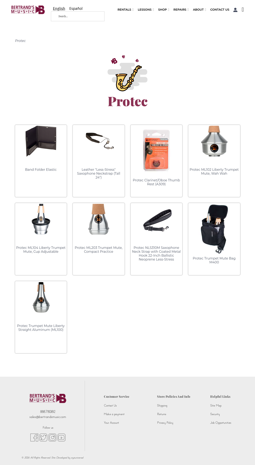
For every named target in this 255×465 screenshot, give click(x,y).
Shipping (162, 405)
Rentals (126, 10)
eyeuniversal (77, 457)
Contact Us (219, 9)
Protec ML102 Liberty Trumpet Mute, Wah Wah (214, 171)
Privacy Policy (165, 423)
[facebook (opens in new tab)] (34, 437)
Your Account (111, 423)
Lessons (146, 10)
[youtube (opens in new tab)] (61, 437)
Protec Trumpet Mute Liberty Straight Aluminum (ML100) (41, 328)
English (59, 8)
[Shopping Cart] (242, 10)
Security (215, 414)
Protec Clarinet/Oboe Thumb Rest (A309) (156, 182)
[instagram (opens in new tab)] (52, 437)
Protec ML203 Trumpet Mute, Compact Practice (98, 250)
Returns (161, 414)
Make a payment (114, 414)
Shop (163, 10)
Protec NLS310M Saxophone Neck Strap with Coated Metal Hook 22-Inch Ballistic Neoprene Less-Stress (156, 253)
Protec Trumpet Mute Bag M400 (214, 260)
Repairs (181, 10)
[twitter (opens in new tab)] (43, 437)
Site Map (215, 405)
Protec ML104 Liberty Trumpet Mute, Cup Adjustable (40, 250)
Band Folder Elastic (41, 170)
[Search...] (74, 16)
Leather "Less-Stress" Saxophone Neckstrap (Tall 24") (98, 173)
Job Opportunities (220, 423)
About (199, 10)
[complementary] (246, 456)
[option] (76, 8)
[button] (235, 10)
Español (76, 8)
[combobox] (59, 8)
